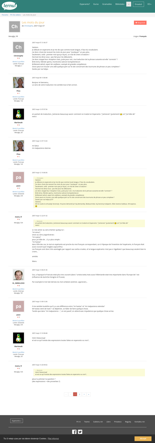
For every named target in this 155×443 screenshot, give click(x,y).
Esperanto (16, 421)
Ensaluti (138, 4)
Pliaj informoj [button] (53, 439)
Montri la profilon (18, 62)
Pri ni (79, 422)
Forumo (5, 15)
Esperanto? (85, 4)
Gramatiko (107, 4)
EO (149, 4)
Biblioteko (119, 4)
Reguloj (128, 422)
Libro (108, 422)
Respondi (140, 22)
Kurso (96, 4)
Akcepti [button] (143, 439)
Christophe (28, 26)
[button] (128, 4)
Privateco (117, 422)
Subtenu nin (98, 422)
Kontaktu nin (140, 422)
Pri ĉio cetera (15, 15)
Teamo (87, 422)
